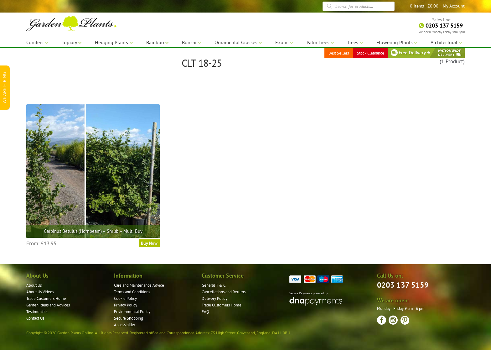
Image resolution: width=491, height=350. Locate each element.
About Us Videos (40, 292)
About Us (34, 285)
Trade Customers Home (46, 298)
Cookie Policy (125, 298)
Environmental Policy (132, 311)
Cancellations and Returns (224, 292)
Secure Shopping (128, 318)
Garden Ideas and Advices (48, 305)
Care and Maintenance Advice (139, 285)
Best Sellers (338, 53)
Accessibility (124, 324)
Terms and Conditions (132, 292)
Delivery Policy (214, 298)
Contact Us (35, 318)
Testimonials (36, 311)
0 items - (424, 6)
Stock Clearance (370, 53)
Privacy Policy (125, 305)
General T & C (213, 285)
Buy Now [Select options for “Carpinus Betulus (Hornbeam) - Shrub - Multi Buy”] (149, 243)
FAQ (205, 311)
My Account (454, 6)
